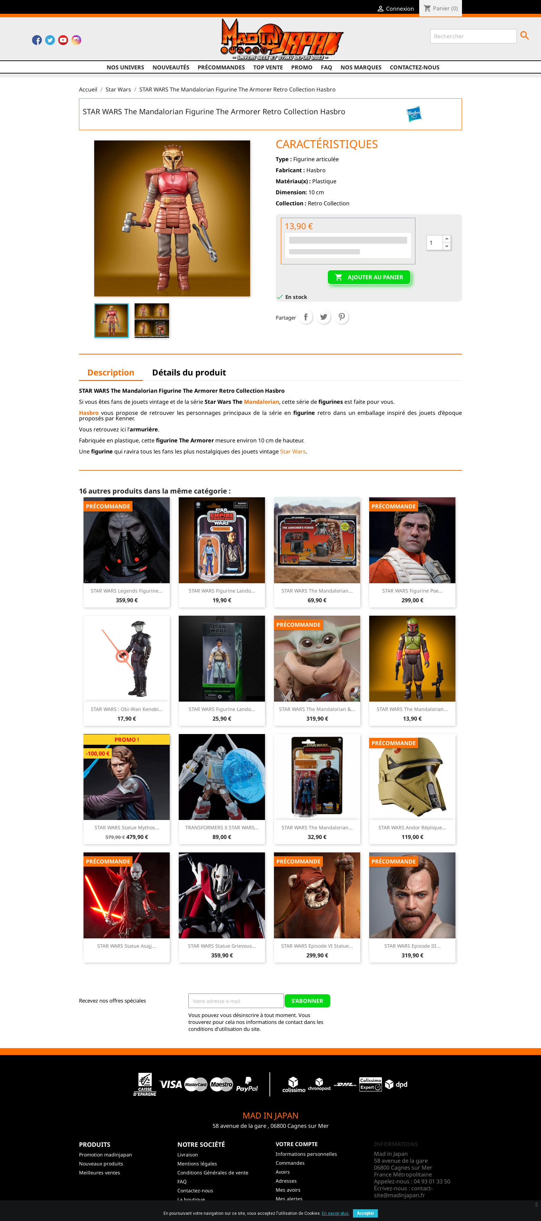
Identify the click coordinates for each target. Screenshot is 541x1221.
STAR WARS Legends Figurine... (127, 590)
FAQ (326, 67)
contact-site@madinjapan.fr (403, 1191)
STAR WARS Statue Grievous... (222, 945)
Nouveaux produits (101, 1163)
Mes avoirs (288, 1189)
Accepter (365, 1213)
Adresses (286, 1181)
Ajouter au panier (369, 277)
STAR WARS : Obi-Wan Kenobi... (127, 709)
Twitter (50, 42)
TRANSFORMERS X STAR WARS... (222, 827)
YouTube (63, 42)
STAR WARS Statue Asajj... (126, 945)
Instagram (76, 42)
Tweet (324, 317)
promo (302, 67)
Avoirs (283, 1172)
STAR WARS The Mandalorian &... (317, 709)
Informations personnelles (306, 1154)
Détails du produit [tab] (189, 372)
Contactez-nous (415, 67)
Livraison (187, 1154)
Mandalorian (261, 402)
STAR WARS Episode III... (412, 945)
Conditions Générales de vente (212, 1172)
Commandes (290, 1163)
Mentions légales (197, 1163)
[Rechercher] (473, 36)
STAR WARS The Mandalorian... (317, 590)
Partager (306, 317)
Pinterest (341, 317)
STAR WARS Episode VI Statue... (317, 945)
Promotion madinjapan (105, 1154)
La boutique (191, 1199)
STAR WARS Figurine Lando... (222, 590)
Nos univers (125, 67)
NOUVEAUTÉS (171, 67)
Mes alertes (289, 1198)
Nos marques (361, 67)
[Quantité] (434, 242)
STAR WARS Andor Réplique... (412, 827)
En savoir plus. (336, 1213)
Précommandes (221, 67)
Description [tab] (111, 372)
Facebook (37, 42)
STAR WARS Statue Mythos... (127, 827)
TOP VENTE (268, 67)
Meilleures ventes (99, 1172)
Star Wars (293, 451)
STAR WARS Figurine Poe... (412, 590)
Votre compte (297, 1144)
